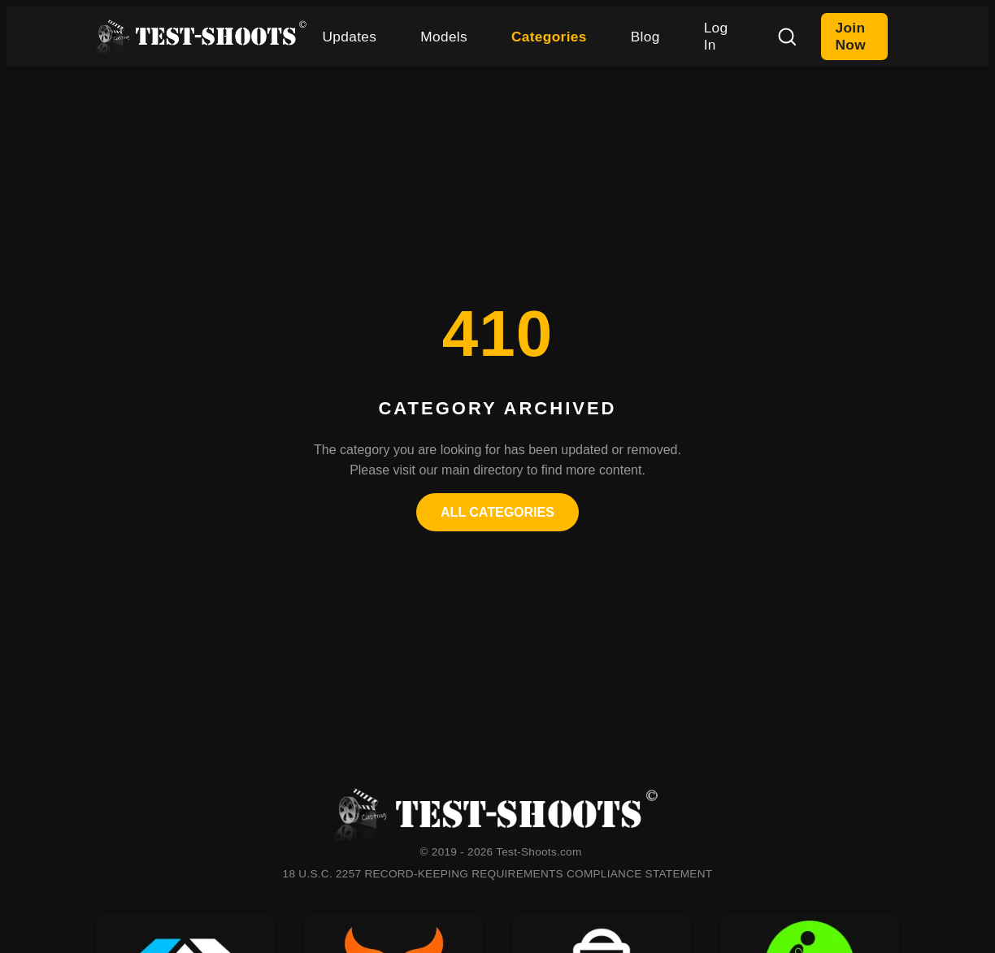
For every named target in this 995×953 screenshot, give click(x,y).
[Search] (787, 36)
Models (443, 36)
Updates (350, 36)
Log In (716, 36)
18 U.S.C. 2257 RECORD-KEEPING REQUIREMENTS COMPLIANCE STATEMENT (498, 874)
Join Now (851, 36)
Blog (645, 36)
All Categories (497, 512)
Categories (549, 36)
